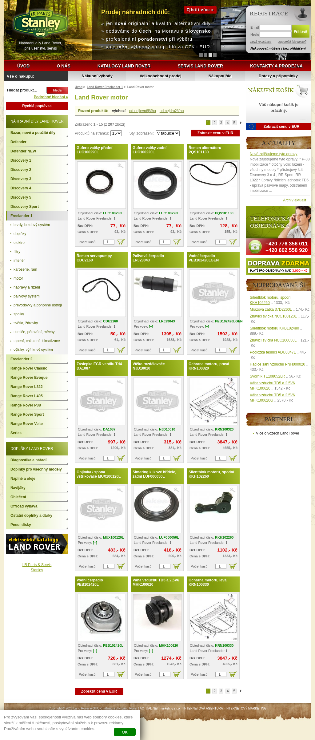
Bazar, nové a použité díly (32, 133)
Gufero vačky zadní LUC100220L (149, 150)
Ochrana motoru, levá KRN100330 (207, 582)
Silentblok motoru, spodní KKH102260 (211, 474)
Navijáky (18, 488)
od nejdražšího (172, 111)
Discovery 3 (20, 179)
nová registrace (260, 41)
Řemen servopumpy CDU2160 (94, 258)
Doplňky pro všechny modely (36, 469)
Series (16, 433)
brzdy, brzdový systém (32, 225)
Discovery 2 (20, 170)
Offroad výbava (23, 506)
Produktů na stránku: (92, 133)
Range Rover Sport (27, 414)
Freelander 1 (21, 216)
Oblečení (18, 497)
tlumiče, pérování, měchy (34, 332)
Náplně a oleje (22, 478)
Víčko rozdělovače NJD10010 (149, 366)
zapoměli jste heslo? (292, 41)
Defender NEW (23, 151)
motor (18, 278)
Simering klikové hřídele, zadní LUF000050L (154, 474)
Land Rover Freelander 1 (105, 87)
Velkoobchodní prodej (160, 76)
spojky (19, 314)
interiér (19, 260)
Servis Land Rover (200, 65)
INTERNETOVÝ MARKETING (245, 708)
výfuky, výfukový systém (33, 350)
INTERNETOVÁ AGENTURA (203, 708)
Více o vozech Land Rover (277, 433)
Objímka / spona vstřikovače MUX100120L (99, 474)
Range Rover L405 (26, 396)
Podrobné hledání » (51, 97)
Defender (18, 142)
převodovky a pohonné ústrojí (38, 305)
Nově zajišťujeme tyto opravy (273, 154)
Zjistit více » (200, 9)
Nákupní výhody (97, 76)
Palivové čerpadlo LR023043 (148, 258)
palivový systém (27, 296)
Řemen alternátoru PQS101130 (205, 150)
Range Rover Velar (26, 424)
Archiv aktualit (294, 200)
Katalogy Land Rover (124, 65)
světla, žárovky (26, 323)
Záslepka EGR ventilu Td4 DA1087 (99, 366)
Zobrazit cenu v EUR (215, 133)
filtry (17, 251)
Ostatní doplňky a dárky (31, 515)
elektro (19, 243)
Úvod (23, 65)
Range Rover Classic (28, 368)
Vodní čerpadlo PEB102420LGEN (204, 258)
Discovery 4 (20, 188)
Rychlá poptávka (36, 106)
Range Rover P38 (25, 405)
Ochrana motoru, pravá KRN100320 (209, 366)
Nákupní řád (220, 76)
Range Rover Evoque (29, 377)
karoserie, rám (25, 269)
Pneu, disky (20, 525)
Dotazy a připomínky (278, 76)
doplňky (20, 234)
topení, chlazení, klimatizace (37, 341)
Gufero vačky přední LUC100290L (94, 150)
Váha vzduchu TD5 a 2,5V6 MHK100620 (156, 582)
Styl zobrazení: (142, 133)
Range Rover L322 (26, 387)
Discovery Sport (24, 206)
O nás (63, 65)
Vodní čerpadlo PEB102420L (90, 582)
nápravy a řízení (27, 287)
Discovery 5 (20, 197)
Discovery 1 (20, 160)
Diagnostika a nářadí (28, 460)
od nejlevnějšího (142, 111)
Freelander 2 (21, 359)
